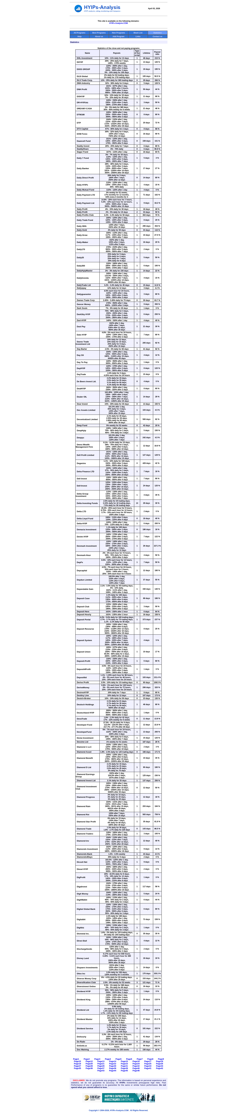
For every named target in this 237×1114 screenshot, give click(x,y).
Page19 (77, 1063)
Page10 (77, 1061)
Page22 (112, 1063)
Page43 (100, 1070)
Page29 (100, 1066)
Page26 (159, 1063)
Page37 (100, 1068)
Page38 (112, 1068)
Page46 (136, 1070)
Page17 (147, 1061)
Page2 (87, 1059)
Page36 (89, 1068)
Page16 (136, 1061)
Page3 (97, 1059)
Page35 (77, 1068)
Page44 (112, 1070)
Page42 (159, 1068)
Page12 (89, 1061)
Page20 (89, 1063)
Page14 (112, 1061)
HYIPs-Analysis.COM (118, 23)
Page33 (147, 1066)
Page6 (129, 1059)
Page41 (147, 1068)
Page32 (136, 1066)
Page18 (159, 1061)
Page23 (124, 1063)
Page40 (136, 1068)
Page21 (100, 1063)
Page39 (124, 1068)
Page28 (89, 1066)
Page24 (136, 1063)
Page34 (159, 1066)
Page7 (140, 1059)
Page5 (118, 1059)
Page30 (112, 1066)
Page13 (100, 1061)
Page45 (124, 1070)
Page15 (124, 1061)
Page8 (150, 1059)
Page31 (124, 1066)
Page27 (77, 1066)
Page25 (147, 1063)
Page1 (76, 1059)
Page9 (161, 1059)
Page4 (108, 1059)
